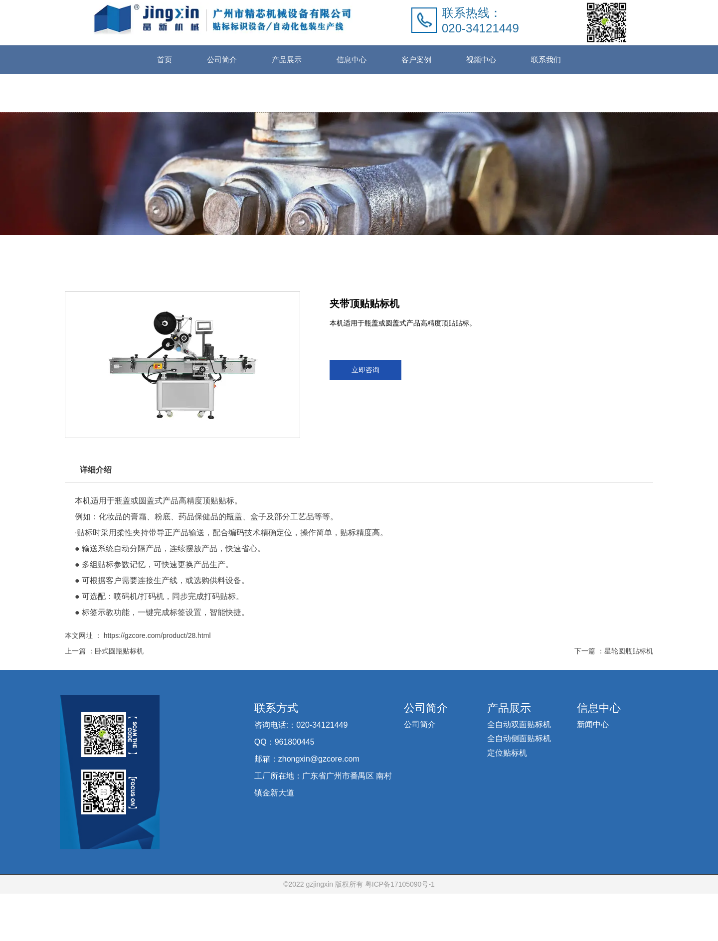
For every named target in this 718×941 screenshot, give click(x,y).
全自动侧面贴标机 (519, 786)
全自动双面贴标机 (519, 772)
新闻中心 (593, 772)
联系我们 (546, 59)
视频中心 (481, 59)
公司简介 (222, 59)
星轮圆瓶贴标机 (628, 663)
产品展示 (287, 59)
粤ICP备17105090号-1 (399, 932)
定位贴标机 (507, 799)
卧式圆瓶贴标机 (119, 663)
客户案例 (416, 59)
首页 (164, 59)
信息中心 (351, 59)
